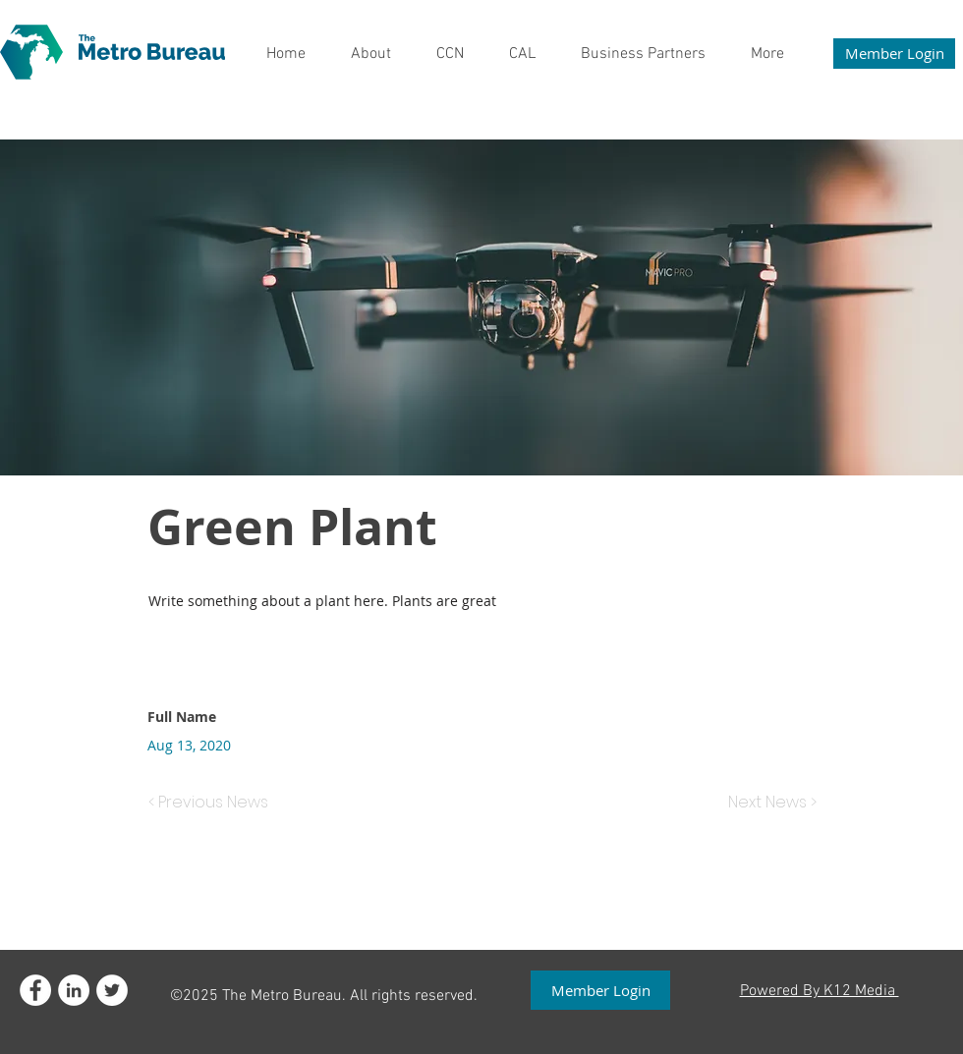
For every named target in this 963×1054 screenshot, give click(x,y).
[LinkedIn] (73, 990)
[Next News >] (767, 802)
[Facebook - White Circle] (35, 990)
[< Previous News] (213, 802)
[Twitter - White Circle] (112, 990)
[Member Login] (894, 53)
